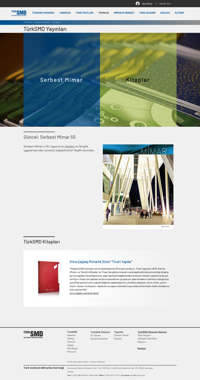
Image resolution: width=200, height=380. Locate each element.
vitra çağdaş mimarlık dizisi (84, 293)
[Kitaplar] (138, 80)
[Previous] (31, 278)
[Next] (169, 278)
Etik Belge (72, 348)
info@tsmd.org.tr (137, 375)
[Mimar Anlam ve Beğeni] (107, 299)
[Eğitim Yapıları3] (92, 299)
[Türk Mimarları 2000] (103, 299)
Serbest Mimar (42, 22)
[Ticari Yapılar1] (84, 299)
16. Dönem (95, 335)
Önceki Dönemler (99, 338)
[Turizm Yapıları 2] (88, 299)
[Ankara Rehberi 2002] (115, 299)
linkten (70, 146)
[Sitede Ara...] (176, 3)
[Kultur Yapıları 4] (96, 299)
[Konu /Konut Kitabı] (111, 299)
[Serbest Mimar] (61, 80)
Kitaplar (56, 22)
